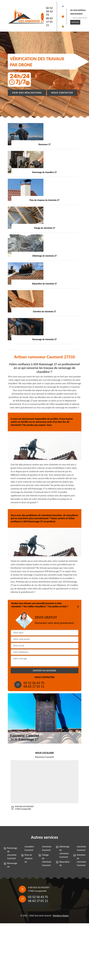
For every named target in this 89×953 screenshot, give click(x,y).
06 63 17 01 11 (49, 22)
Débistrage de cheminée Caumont (63, 851)
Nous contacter (62, 92)
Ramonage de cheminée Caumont (11, 853)
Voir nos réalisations (27, 92)
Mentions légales (61, 915)
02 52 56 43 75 (49, 11)
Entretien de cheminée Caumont (81, 860)
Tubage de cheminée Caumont (46, 860)
